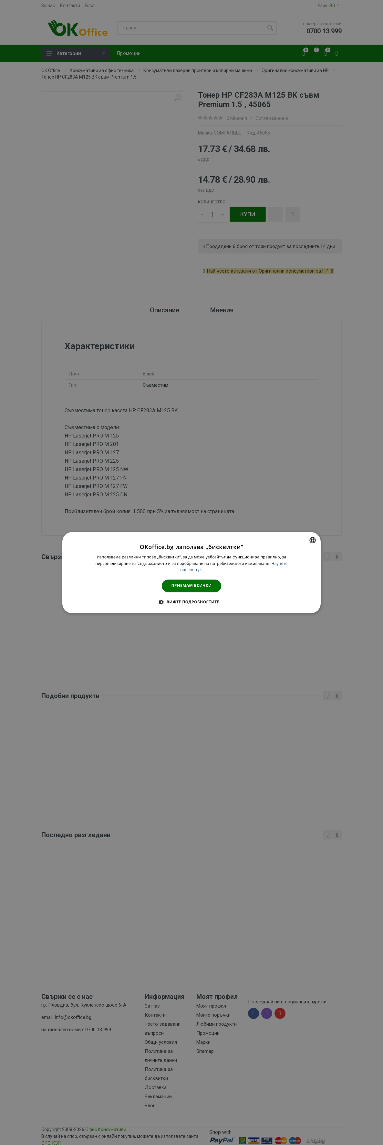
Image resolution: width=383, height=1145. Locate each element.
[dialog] (191, 572)
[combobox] (312, 540)
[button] (191, 602)
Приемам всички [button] (191, 586)
